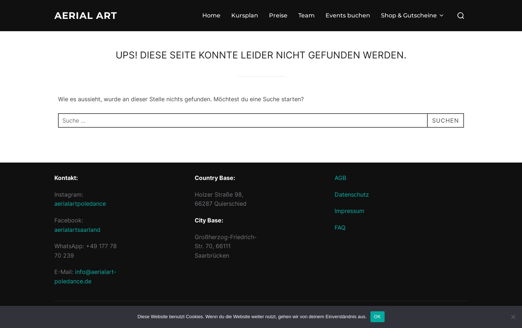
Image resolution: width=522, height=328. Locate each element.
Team (306, 15)
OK (377, 316)
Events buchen (348, 15)
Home (211, 15)
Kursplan (244, 15)
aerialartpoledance (80, 203)
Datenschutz (352, 194)
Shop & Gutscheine (413, 15)
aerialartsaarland (77, 229)
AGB (340, 177)
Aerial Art (85, 15)
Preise (278, 15)
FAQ (340, 227)
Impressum (349, 210)
